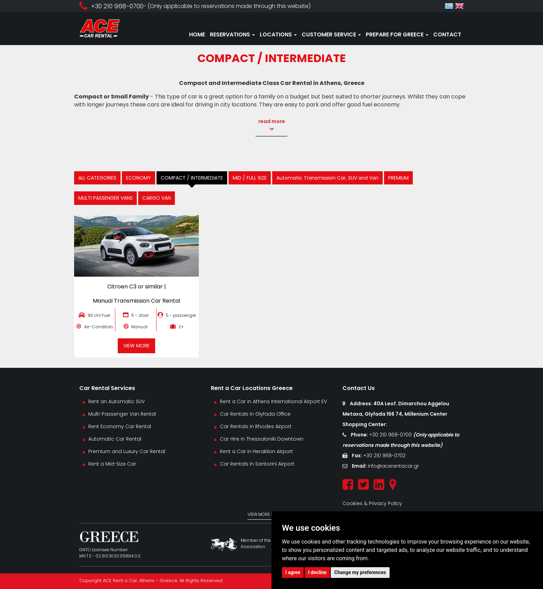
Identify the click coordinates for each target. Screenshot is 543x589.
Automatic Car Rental (114, 438)
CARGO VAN (156, 197)
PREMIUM (398, 177)
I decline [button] (317, 572)
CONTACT (447, 34)
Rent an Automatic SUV (116, 401)
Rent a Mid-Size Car (112, 463)
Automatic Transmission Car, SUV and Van (327, 177)
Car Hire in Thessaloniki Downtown (261, 438)
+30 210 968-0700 (391, 434)
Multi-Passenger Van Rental (122, 413)
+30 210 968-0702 (384, 455)
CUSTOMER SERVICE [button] (331, 34)
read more (271, 125)
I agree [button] (292, 572)
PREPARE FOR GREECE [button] (397, 34)
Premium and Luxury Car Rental (126, 451)
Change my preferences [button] (360, 572)
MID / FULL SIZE (250, 177)
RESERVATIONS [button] (232, 34)
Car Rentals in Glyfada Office (255, 413)
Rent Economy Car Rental (119, 426)
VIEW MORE (136, 345)
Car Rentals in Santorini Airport (257, 463)
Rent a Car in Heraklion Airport (256, 451)
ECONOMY (138, 177)
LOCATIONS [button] (278, 34)
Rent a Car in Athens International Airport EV (273, 401)
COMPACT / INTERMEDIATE (192, 177)
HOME (197, 34)
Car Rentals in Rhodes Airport (256, 426)
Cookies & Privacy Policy (372, 503)
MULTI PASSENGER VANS (105, 197)
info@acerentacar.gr (393, 465)
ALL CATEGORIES (97, 177)
